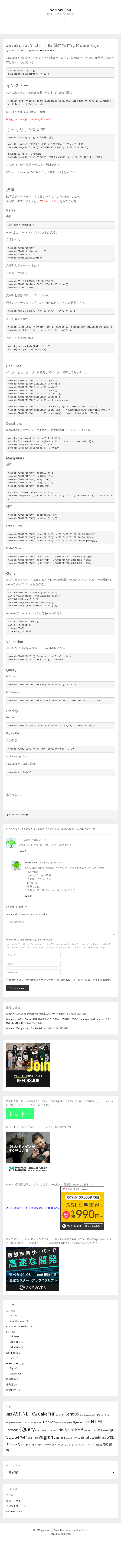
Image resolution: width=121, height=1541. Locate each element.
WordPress (12, 1352)
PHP (8, 1331)
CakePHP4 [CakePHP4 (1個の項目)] (60, 1415)
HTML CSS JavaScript (18, 814)
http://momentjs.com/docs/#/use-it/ (28, 119)
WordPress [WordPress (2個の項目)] (99, 1438)
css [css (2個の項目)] (107, 1414)
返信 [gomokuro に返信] (29, 896)
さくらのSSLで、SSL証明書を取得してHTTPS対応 (33, 1207)
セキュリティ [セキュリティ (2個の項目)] (34, 1445)
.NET (8, 1311)
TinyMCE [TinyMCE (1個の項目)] (34, 1438)
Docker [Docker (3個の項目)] (49, 1421)
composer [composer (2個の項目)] (97, 1414)
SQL (12, 1368)
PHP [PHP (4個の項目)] (79, 1429)
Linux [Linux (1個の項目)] (50, 1430)
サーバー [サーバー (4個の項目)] (15, 1444)
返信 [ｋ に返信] (24, 851)
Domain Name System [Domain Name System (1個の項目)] (63, 1422)
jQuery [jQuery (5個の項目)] (27, 1429)
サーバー (11, 1358)
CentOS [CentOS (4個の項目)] (72, 1414)
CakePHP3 (15, 1341)
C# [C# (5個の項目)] (35, 1413)
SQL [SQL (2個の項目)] (111, 1430)
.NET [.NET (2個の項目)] (9, 1414)
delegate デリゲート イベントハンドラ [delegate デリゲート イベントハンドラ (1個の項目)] (22, 1422)
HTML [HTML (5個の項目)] (97, 1421)
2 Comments (48, 50)
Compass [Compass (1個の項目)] (87, 1415)
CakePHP (14, 1336)
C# (11, 1315)
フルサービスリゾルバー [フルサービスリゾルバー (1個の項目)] (75, 1445)
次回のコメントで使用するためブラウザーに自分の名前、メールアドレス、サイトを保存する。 (62, 980)
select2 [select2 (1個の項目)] (105, 1430)
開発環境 (11, 1389)
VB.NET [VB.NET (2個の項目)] (60, 1438)
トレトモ (20, 1113)
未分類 (10, 1384)
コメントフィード (16, 1506)
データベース (13, 1363)
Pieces (53, 1533)
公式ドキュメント (48, 201)
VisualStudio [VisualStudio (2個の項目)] (83, 1438)
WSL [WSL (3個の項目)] (110, 1437)
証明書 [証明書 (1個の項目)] (99, 1445)
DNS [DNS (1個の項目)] (40, 1422)
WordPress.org (14, 1511)
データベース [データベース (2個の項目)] (54, 1445)
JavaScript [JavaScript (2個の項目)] (13, 1430)
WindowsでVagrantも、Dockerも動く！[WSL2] (30, 1028)
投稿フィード (13, 1500)
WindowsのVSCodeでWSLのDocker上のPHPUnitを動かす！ (37, 1013)
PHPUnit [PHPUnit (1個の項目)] (87, 1430)
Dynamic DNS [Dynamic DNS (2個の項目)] (81, 1422)
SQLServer (15, 1373)
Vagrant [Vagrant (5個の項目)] (46, 1437)
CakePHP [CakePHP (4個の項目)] (46, 1414)
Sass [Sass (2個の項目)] (99, 1430)
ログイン (11, 1495)
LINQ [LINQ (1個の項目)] (45, 1430)
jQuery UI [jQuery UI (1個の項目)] (39, 1430)
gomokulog (60, 10)
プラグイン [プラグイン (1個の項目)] (91, 1445)
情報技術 (11, 1379)
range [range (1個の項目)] (93, 1430)
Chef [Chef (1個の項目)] (81, 1415)
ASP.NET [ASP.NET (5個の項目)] (22, 1413)
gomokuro (33, 50)
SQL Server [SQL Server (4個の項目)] (16, 1437)
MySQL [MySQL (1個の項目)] (55, 1430)
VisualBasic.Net (17, 1321)
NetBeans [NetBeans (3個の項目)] (66, 1429)
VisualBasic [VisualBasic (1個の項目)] (70, 1438)
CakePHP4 (15, 1347)
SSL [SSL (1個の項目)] (29, 1438)
